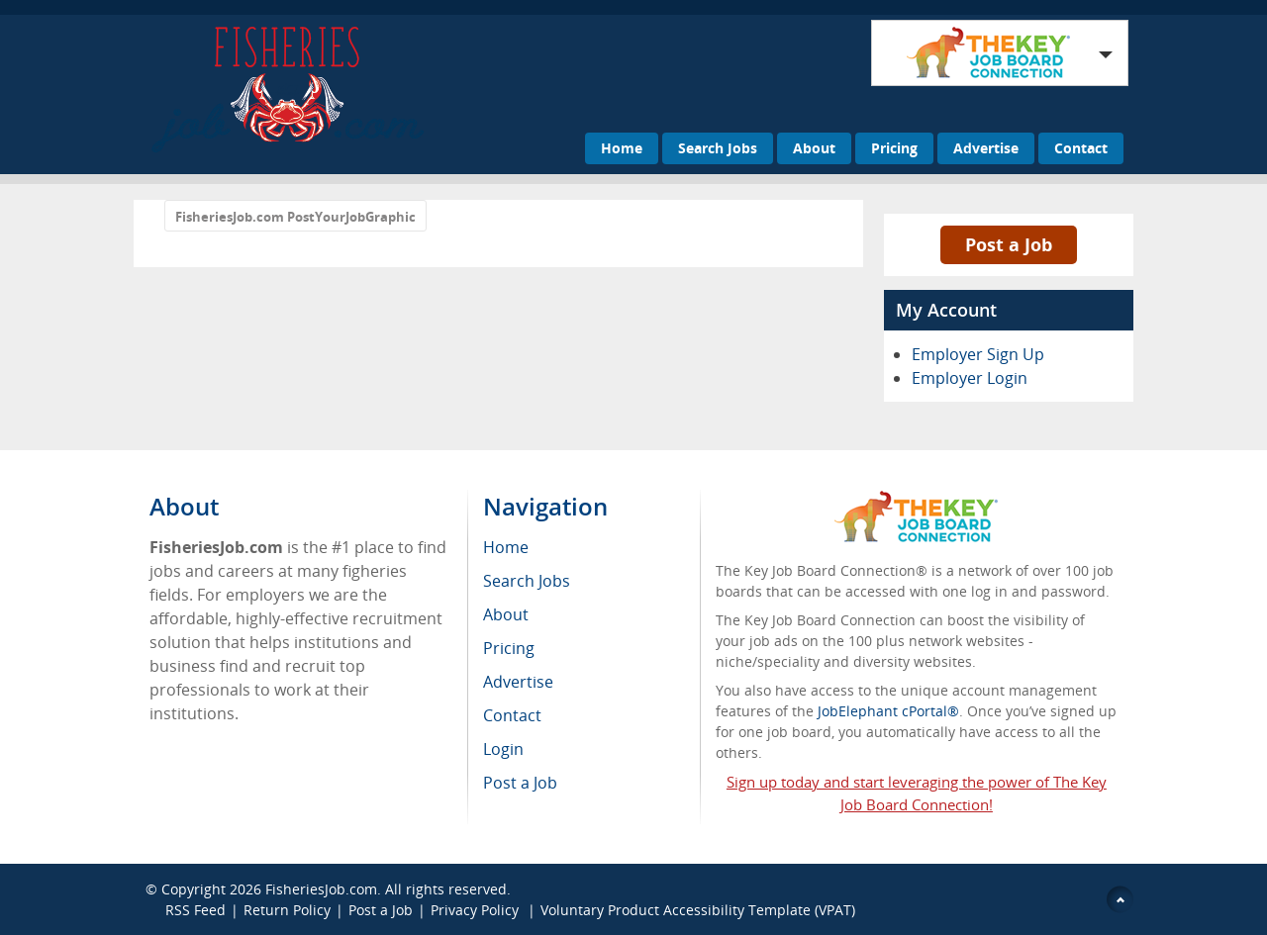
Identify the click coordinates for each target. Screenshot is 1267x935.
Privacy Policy (477, 909)
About (814, 148)
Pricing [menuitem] (509, 648)
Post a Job (1008, 244)
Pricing (894, 148)
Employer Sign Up (978, 354)
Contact (1081, 148)
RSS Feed (195, 909)
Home (621, 148)
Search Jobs (717, 148)
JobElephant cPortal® (888, 710)
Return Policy (287, 909)
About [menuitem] (506, 614)
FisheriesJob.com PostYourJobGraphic (295, 217)
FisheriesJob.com (321, 889)
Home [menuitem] (506, 547)
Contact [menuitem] (512, 715)
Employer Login (969, 378)
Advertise (986, 148)
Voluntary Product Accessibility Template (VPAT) (697, 909)
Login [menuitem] (503, 749)
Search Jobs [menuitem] (526, 581)
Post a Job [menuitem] (520, 783)
